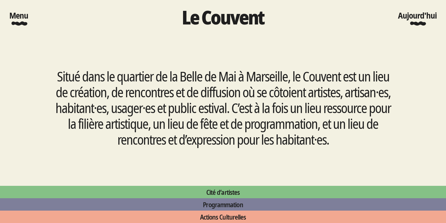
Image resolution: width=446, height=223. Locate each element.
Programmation (223, 204)
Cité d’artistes (223, 192)
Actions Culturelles (223, 216)
